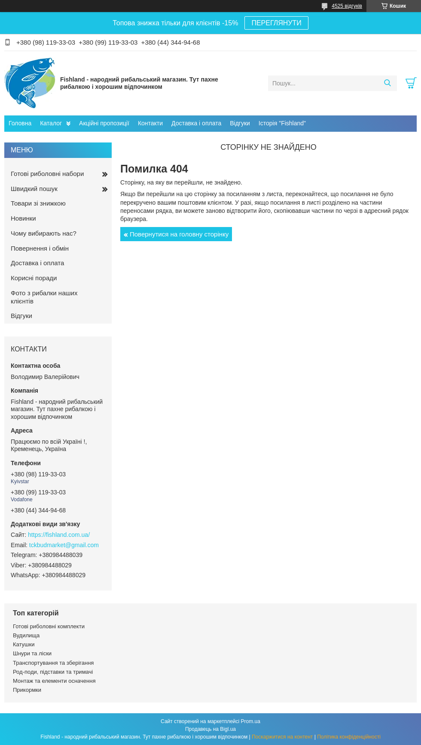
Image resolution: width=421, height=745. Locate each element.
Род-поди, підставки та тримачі (53, 672)
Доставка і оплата (196, 123)
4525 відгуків (347, 6)
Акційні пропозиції (104, 123)
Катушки (24, 644)
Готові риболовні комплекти (49, 626)
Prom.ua (250, 721)
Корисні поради (34, 278)
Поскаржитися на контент (282, 737)
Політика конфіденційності (349, 737)
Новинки (23, 218)
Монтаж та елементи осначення (54, 681)
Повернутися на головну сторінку (179, 234)
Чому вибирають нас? (43, 233)
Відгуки (240, 123)
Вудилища (26, 635)
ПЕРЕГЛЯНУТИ (276, 23)
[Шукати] (387, 83)
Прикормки (27, 690)
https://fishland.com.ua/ (59, 534)
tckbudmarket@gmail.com (64, 545)
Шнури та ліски (32, 653)
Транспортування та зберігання (53, 663)
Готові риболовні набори (47, 173)
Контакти (150, 123)
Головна (20, 123)
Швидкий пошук (34, 188)
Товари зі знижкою (38, 203)
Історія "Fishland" (282, 123)
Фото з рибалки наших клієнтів (44, 297)
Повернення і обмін (40, 248)
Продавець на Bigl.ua (210, 729)
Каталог (51, 123)
